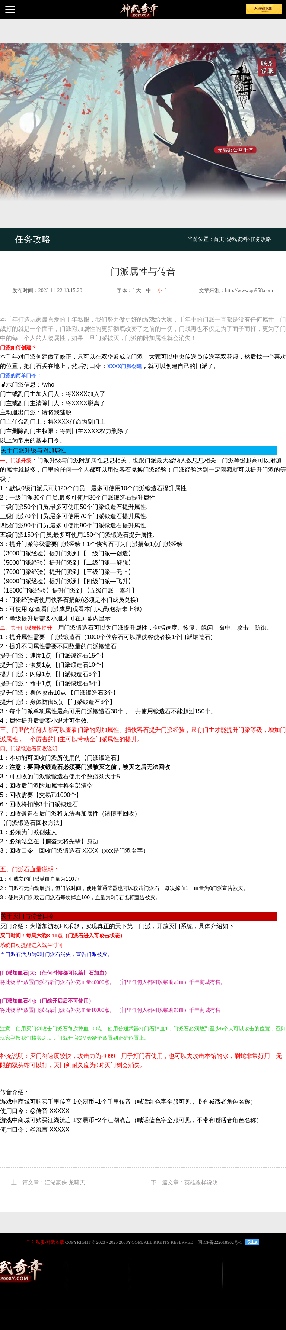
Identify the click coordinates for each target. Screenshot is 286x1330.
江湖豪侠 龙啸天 (65, 1182)
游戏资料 (237, 239)
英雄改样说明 (201, 1182)
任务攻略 (260, 239)
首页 (220, 239)
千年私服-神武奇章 (45, 1242)
